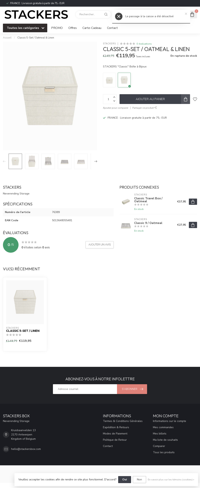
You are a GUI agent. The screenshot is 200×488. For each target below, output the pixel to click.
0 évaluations (144, 43)
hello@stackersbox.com (26, 449)
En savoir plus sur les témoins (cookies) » (171, 479)
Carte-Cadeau (91, 28)
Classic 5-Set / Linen (22, 331)
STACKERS (109, 44)
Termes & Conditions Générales (123, 421)
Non (139, 479)
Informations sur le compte (169, 421)
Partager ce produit (144, 107)
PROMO (57, 28)
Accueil (7, 37)
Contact (112, 28)
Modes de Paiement (115, 433)
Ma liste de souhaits (165, 440)
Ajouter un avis (99, 244)
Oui (124, 479)
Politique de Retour (115, 440)
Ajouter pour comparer (115, 107)
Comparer (159, 446)
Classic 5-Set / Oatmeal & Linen (35, 37)
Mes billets (159, 433)
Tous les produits (164, 452)
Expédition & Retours (116, 427)
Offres (72, 28)
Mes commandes (163, 427)
